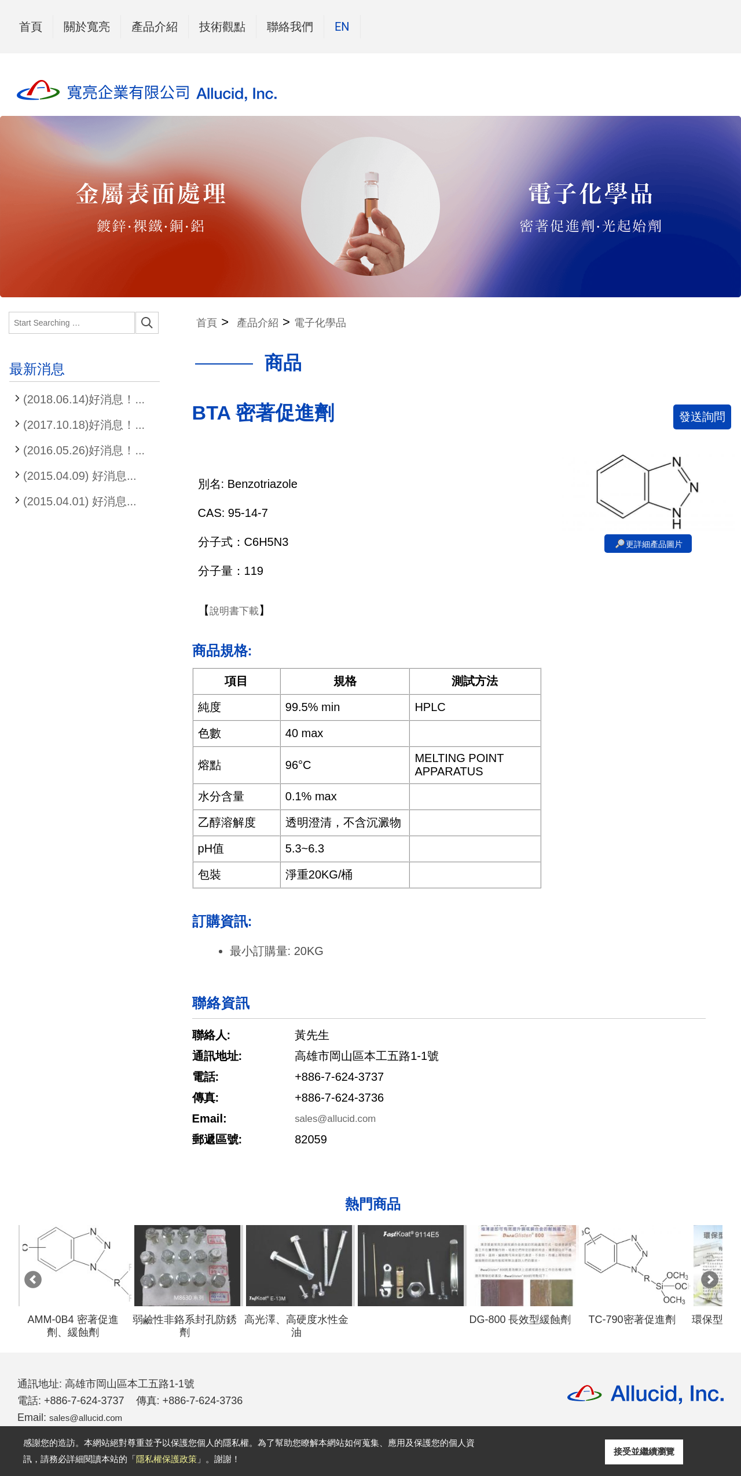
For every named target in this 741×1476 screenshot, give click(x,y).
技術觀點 (222, 26)
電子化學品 (344, 323)
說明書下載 (238, 612)
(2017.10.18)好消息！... (84, 424)
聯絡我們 (290, 26)
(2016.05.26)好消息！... (84, 450)
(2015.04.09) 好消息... (80, 475)
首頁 (30, 26)
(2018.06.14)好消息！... (84, 399)
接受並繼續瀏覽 (644, 1451)
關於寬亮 (87, 26)
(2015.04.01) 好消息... (80, 501)
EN (342, 27)
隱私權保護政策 (166, 1459)
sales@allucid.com (343, 1120)
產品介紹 (154, 24)
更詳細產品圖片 (654, 546)
